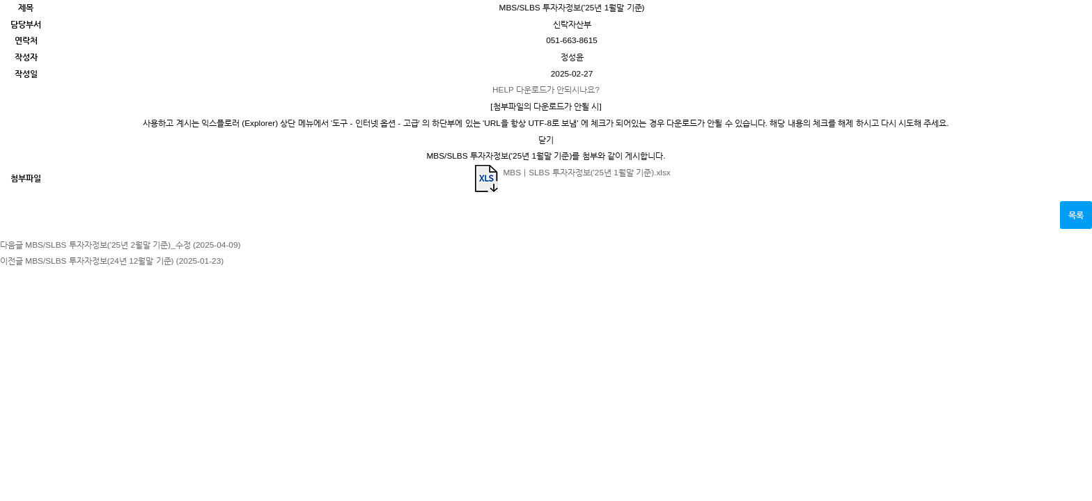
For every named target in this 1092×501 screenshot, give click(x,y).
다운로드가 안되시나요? (546, 90)
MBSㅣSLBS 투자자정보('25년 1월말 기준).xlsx (572, 172)
